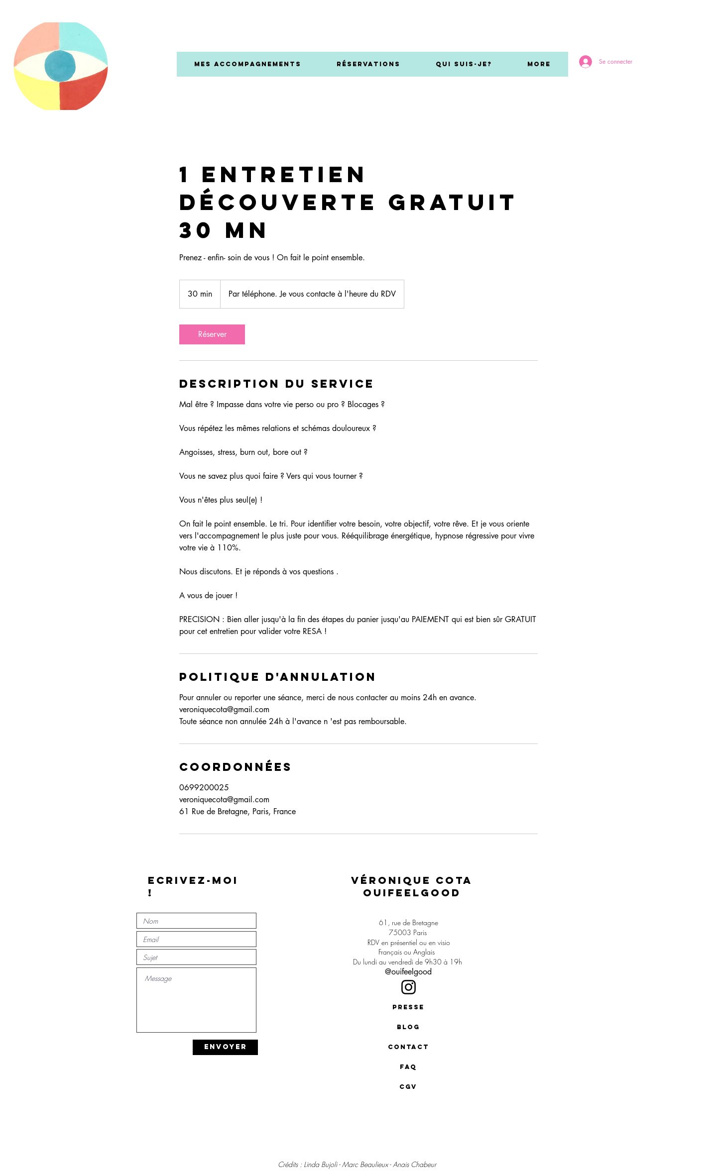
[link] (212, 334)
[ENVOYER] (225, 1047)
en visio (439, 942)
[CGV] (408, 1087)
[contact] (408, 1047)
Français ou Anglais (408, 952)
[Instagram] (408, 987)
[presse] (408, 1007)
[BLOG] (408, 1027)
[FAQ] (408, 1067)
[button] (248, 64)
